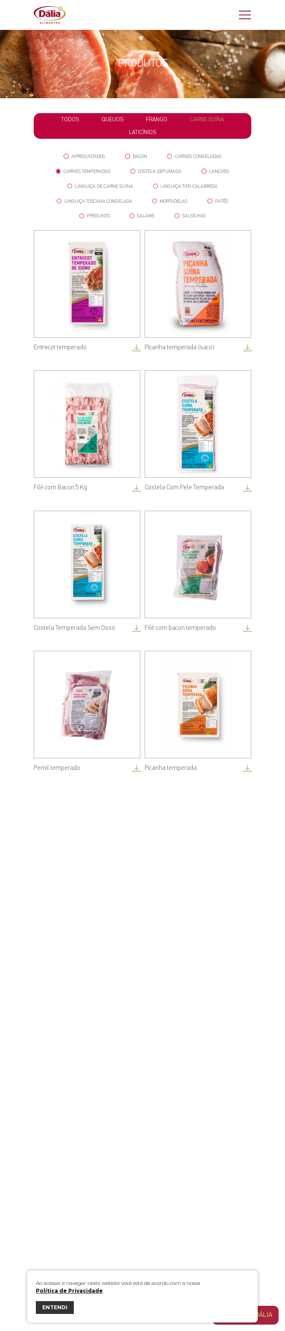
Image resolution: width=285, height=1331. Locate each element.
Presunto (94, 216)
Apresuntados (84, 156)
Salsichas (190, 216)
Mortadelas (170, 201)
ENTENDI (54, 1307)
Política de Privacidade (69, 1290)
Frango (156, 120)
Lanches (215, 171)
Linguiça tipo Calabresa (185, 186)
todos (70, 120)
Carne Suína (207, 120)
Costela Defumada (156, 171)
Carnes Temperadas (83, 171)
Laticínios (142, 132)
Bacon (136, 156)
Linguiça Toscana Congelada (94, 201)
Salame (142, 216)
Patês (217, 201)
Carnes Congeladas (194, 156)
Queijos (112, 120)
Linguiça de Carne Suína (100, 186)
